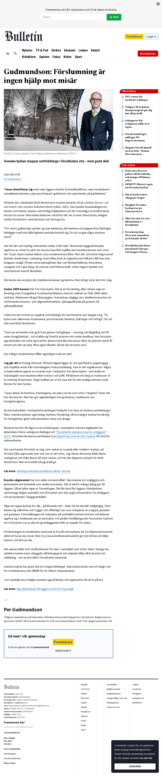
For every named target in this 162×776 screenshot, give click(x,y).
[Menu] (8, 53)
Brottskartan (148, 53)
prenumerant (41, 647)
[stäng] (158, 4)
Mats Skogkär (9, 738)
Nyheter (27, 50)
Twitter (135, 684)
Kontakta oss (138, 698)
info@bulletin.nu (21, 703)
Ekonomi (69, 50)
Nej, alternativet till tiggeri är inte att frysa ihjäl (45, 589)
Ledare (83, 50)
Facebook (136, 689)
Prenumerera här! (14, 722)
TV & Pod (42, 50)
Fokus (56, 57)
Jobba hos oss (113, 707)
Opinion (44, 57)
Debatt (95, 50)
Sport (78, 57)
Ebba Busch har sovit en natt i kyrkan (73, 436)
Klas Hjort (8, 741)
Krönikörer (29, 57)
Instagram (136, 693)
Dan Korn (7, 744)
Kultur (68, 57)
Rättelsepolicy (113, 702)
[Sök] (15, 53)
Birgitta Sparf (9, 763)
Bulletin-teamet (113, 689)
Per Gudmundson (12, 179)
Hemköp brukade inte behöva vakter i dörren (43, 471)
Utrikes (56, 50)
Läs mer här (146, 758)
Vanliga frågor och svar (117, 698)
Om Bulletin (112, 684)
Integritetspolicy (114, 693)
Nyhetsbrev (137, 702)
